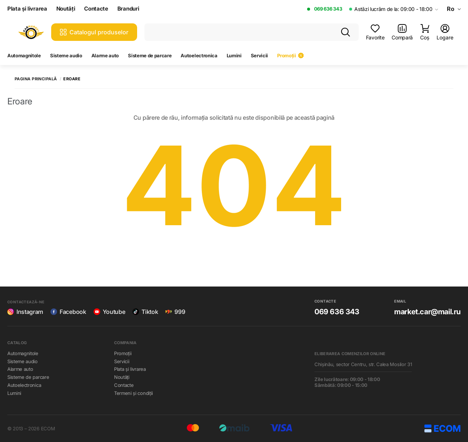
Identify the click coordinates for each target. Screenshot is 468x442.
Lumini (234, 55)
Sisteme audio (66, 55)
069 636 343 (328, 9)
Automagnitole (24, 55)
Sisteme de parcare (149, 55)
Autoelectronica (199, 55)
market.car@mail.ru (427, 311)
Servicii (259, 55)
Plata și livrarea (27, 9)
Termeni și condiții (133, 393)
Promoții (290, 55)
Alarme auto (105, 55)
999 (175, 311)
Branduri (128, 9)
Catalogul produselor (94, 32)
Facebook (68, 311)
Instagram (25, 311)
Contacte (96, 9)
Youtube (109, 311)
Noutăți (65, 9)
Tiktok (145, 311)
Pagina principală (36, 79)
